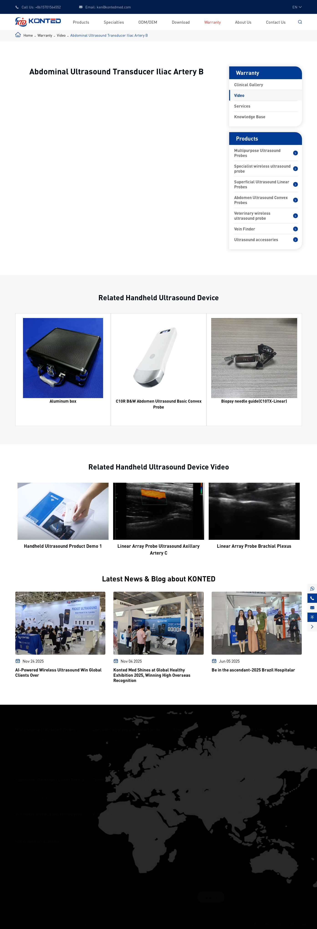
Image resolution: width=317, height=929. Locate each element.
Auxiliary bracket (29, 862)
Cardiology (182, 766)
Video (61, 35)
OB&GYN (180, 758)
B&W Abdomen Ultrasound (116, 793)
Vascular (180, 781)
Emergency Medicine (190, 743)
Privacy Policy (192, 919)
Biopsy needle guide (32, 847)
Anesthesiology (186, 789)
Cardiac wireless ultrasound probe (121, 735)
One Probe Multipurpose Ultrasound (46, 750)
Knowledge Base (249, 116)
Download (181, 22)
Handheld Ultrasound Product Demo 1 (63, 546)
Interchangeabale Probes (36, 743)
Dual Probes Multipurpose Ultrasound (47, 735)
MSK (177, 774)
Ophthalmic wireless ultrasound (120, 758)
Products (81, 22)
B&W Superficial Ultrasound (39, 793)
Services (242, 106)
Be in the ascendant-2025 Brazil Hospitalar (253, 669)
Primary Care (184, 735)
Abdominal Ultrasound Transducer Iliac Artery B (109, 35)
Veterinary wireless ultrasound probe (252, 216)
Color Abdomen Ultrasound (116, 785)
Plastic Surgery (186, 805)
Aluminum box (63, 401)
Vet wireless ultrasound (35, 820)
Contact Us (276, 22)
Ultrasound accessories (256, 239)
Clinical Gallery (248, 84)
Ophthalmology (186, 820)
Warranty (212, 22)
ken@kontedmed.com (114, 7)
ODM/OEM (147, 22)
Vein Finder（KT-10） (111, 820)
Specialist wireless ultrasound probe (262, 169)
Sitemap (169, 919)
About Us (243, 22)
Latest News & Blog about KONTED (158, 578)
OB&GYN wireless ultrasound (117, 750)
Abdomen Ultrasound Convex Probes (261, 200)
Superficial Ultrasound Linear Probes (261, 184)
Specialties (114, 22)
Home (28, 35)
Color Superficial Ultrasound (39, 785)
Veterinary (182, 828)
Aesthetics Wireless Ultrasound (119, 743)
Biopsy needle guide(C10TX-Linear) (254, 401)
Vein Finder (244, 228)
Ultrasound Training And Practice (201, 835)
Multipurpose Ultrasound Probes (257, 153)
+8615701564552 (48, 7)
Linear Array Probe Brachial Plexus (254, 546)
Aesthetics (182, 797)
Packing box (25, 855)
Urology (179, 812)
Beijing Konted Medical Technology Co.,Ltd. (65, 919)
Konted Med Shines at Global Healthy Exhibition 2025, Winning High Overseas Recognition (151, 675)
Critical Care (183, 750)
